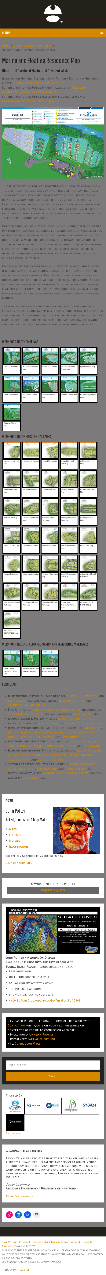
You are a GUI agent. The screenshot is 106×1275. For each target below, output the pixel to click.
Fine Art (15, 835)
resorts (14, 732)
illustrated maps (72, 700)
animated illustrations (83, 723)
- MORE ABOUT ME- (19, 863)
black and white (61, 755)
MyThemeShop (21, 1269)
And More (13, 1133)
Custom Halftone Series (25, 714)
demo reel (30, 777)
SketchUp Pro (47, 768)
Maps (12, 829)
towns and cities (33, 737)
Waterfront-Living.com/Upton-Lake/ (28, 101)
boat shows (92, 728)
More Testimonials (20, 1196)
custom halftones (51, 759)
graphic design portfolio (77, 719)
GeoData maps (84, 755)
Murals (14, 841)
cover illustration (84, 741)
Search (53, 1076)
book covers (17, 700)
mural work (82, 714)
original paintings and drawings (56, 709)
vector (82, 750)
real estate (42, 732)
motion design (48, 723)
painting (41, 755)
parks (51, 737)
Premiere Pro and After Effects (65, 773)
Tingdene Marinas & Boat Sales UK (38, 83)
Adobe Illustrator (21, 768)
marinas (27, 732)
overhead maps (19, 759)
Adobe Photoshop (82, 764)
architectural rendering (26, 705)
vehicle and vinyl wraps (25, 746)
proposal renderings (60, 746)
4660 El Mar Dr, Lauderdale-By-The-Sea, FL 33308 (45, 1000)
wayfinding (71, 737)
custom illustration (82, 696)
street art (91, 746)
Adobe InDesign (76, 768)
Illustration (18, 846)
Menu (6, 32)
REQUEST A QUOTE (53, 890)
